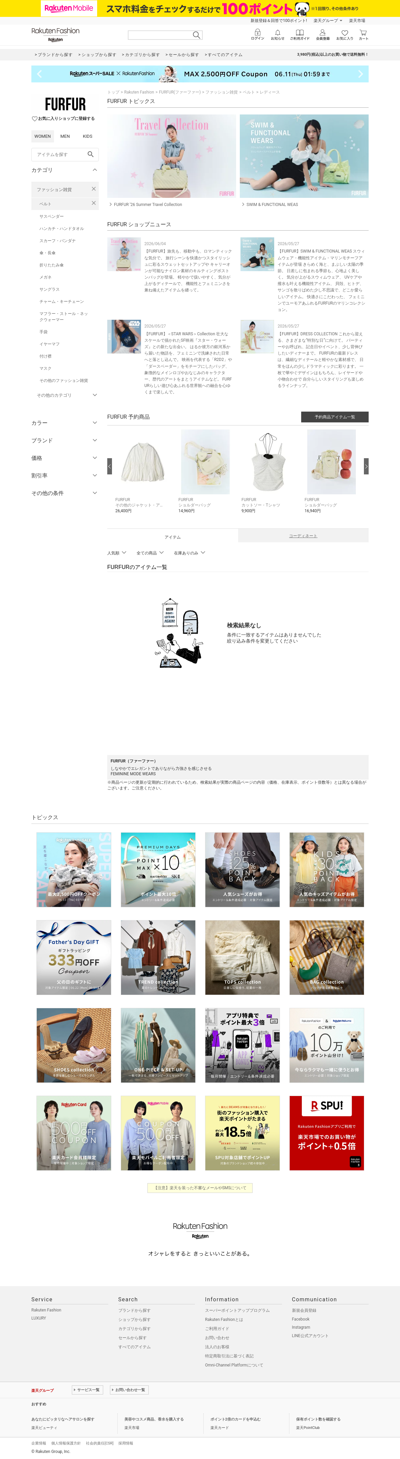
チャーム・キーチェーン (61, 301)
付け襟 (45, 356)
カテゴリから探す (134, 1328)
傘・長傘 (47, 253)
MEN (65, 136)
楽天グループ (326, 20)
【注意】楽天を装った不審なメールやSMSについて (200, 1188)
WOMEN (42, 136)
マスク (45, 368)
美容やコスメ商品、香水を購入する (154, 1419)
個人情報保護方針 (66, 1443)
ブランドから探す (134, 1310)
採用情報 (125, 1443)
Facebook (301, 1319)
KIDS (87, 136)
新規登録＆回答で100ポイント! (279, 20)
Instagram (301, 1327)
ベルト (45, 204)
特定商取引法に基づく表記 (229, 1356)
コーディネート (303, 535)
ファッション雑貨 (54, 189)
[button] (143, 476)
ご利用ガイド (217, 1328)
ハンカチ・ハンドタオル (61, 228)
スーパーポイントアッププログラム (237, 1310)
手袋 (43, 332)
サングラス (49, 289)
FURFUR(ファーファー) (180, 92)
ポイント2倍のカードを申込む (235, 1419)
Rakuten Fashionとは (224, 1319)
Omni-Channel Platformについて (234, 1365)
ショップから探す (134, 1319)
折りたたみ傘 (51, 265)
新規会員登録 (304, 1310)
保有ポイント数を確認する (318, 1419)
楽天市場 (357, 20)
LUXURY (38, 1318)
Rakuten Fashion (139, 92)
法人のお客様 (217, 1347)
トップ (113, 92)
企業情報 (38, 1443)
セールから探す (132, 1337)
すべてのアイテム (134, 1347)
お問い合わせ (217, 1337)
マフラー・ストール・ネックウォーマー (63, 316)
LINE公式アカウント (310, 1335)
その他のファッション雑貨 (63, 380)
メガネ (45, 277)
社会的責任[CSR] (99, 1443)
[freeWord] (65, 154)
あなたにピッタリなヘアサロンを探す (62, 1419)
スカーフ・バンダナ (57, 240)
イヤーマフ (49, 344)
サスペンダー (51, 216)
